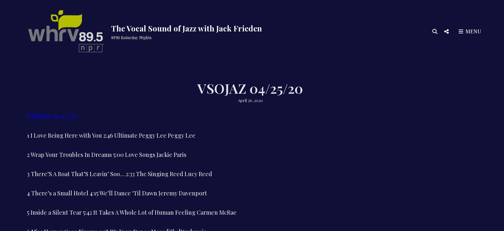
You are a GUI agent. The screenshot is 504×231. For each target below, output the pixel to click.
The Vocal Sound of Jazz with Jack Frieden (186, 28)
